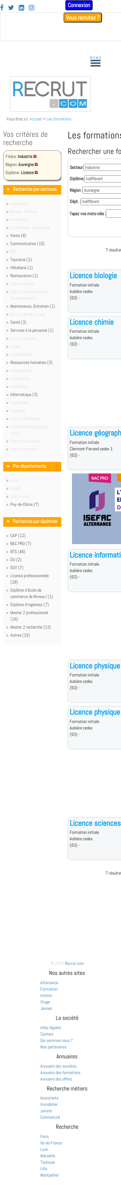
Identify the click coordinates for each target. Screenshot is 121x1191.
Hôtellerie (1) (21, 267)
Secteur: (77, 167)
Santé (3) (18, 322)
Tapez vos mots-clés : (88, 213)
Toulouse (47, 1162)
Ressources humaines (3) (31, 362)
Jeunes (46, 1008)
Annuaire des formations (60, 1072)
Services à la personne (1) (32, 330)
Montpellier (49, 1175)
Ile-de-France (51, 1143)
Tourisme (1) (21, 259)
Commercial (50, 1117)
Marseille (47, 1156)
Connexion (79, 5)
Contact (47, 1034)
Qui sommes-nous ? (56, 1040)
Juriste (46, 1111)
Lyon (44, 1149)
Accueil (36, 119)
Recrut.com (74, 963)
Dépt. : (75, 201)
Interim (46, 995)
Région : (76, 190)
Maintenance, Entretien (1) (32, 306)
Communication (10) (27, 243)
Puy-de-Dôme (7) (24, 504)
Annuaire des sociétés (58, 1066)
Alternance (49, 982)
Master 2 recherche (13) (30, 627)
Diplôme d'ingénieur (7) (29, 604)
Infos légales (50, 1027)
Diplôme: (77, 178)
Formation (48, 989)
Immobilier (49, 1104)
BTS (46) (17, 551)
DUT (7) (17, 567)
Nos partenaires (53, 1047)
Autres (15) (20, 635)
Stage (45, 1002)
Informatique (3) (24, 394)
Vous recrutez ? (82, 17)
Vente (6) (18, 235)
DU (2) (16, 559)
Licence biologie (93, 275)
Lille (43, 1168)
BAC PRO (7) (20, 543)
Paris (44, 1136)
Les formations (58, 119)
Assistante (49, 1098)
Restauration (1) (24, 275)
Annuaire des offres (56, 1079)
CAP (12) (18, 535)
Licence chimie (92, 322)
